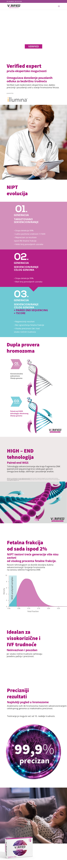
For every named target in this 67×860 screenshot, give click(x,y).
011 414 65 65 (10, 1)
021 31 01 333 (18, 1)
